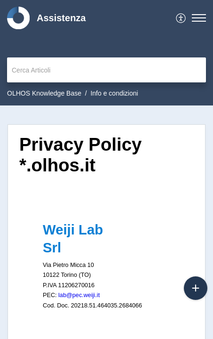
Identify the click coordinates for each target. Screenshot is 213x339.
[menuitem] (181, 18)
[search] (106, 69)
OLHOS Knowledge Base (44, 93)
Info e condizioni (114, 93)
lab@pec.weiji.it (79, 295)
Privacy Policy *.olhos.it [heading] (80, 154)
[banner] (106, 52)
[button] (181, 18)
